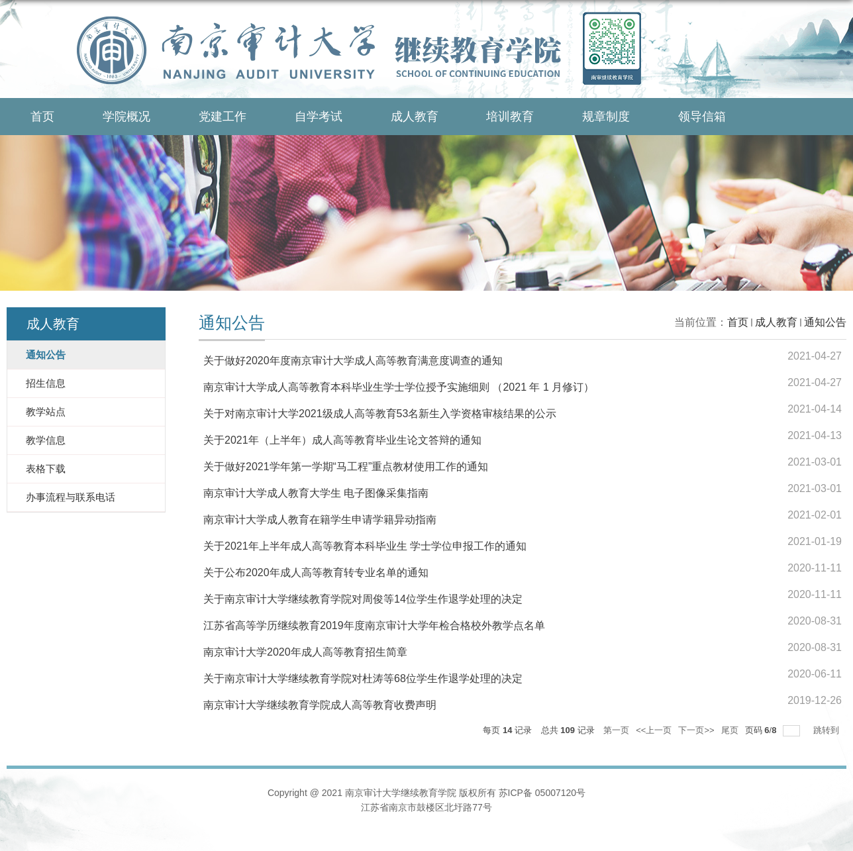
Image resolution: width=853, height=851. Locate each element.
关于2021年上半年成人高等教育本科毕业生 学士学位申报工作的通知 (365, 546)
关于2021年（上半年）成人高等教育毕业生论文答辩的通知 (342, 440)
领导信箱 (702, 116)
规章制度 (606, 116)
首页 (42, 116)
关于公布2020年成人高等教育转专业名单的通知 (315, 572)
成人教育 (414, 116)
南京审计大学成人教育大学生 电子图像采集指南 (315, 493)
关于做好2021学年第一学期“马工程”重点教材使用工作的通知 (345, 466)
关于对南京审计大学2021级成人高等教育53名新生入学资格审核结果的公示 (379, 413)
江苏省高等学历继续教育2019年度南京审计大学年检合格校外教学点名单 (374, 625)
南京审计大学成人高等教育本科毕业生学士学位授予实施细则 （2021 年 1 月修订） (398, 387)
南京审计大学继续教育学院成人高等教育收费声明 (319, 705)
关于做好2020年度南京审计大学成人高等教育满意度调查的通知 (353, 360)
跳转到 (827, 730)
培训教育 (510, 116)
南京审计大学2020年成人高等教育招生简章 (305, 652)
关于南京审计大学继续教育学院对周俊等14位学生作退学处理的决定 (363, 599)
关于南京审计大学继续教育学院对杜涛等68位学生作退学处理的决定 (363, 678)
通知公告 (825, 322)
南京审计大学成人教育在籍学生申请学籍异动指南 (319, 519)
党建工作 (222, 116)
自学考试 (318, 116)
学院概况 (126, 116)
